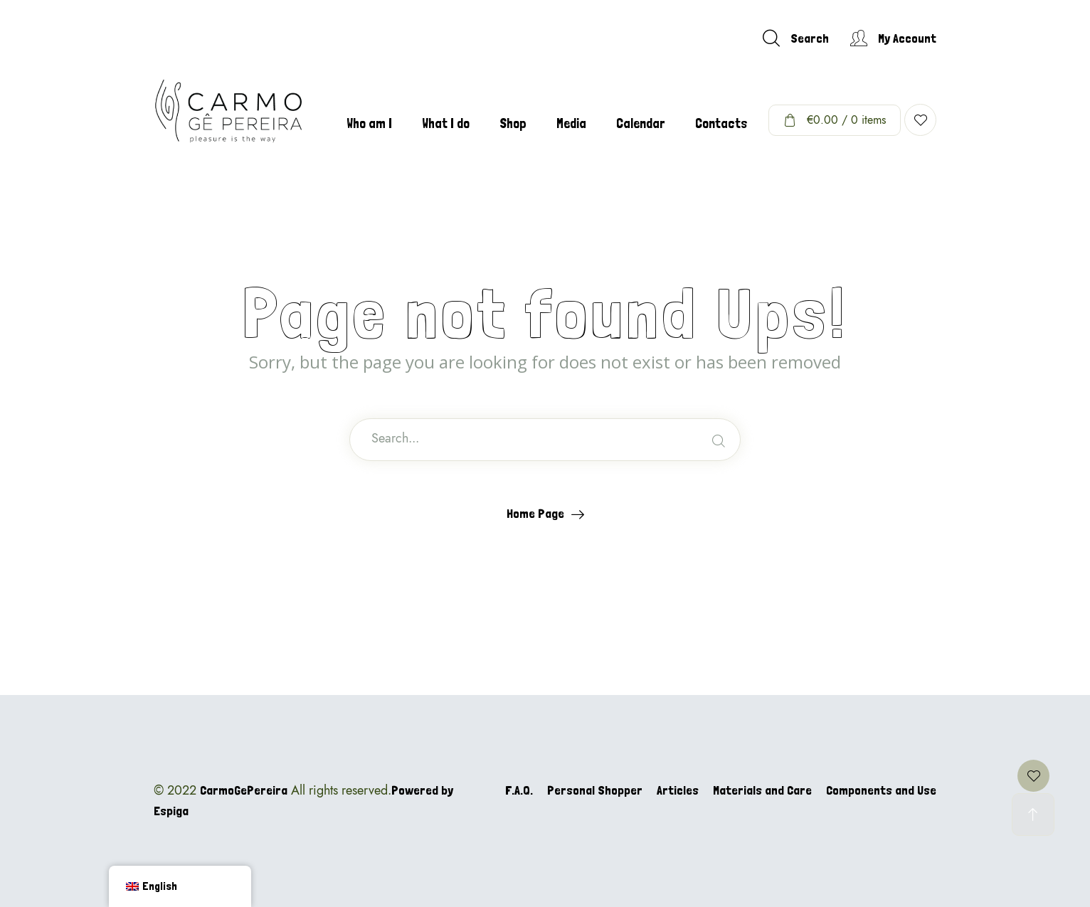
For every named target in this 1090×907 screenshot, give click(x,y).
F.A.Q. (519, 790)
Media (571, 123)
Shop (513, 123)
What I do (446, 123)
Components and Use (881, 790)
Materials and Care (762, 790)
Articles (678, 790)
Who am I (369, 123)
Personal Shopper (594, 790)
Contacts (721, 123)
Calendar (640, 123)
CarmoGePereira (243, 790)
